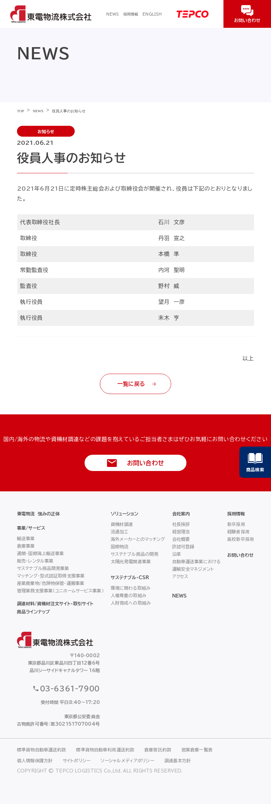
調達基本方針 (177, 761)
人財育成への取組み (131, 603)
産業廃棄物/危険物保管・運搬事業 (50, 583)
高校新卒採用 (240, 539)
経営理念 (181, 532)
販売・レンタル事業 (35, 561)
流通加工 (120, 532)
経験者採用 (238, 532)
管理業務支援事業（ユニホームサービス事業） (60, 591)
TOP (20, 111)
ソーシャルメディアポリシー (127, 761)
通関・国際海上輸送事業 (40, 553)
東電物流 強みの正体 (38, 514)
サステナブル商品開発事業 (43, 568)
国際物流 (120, 547)
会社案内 (181, 514)
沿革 (176, 554)
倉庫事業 (26, 546)
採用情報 (130, 14)
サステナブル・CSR (130, 577)
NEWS (112, 14)
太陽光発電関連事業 (131, 562)
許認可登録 (183, 547)
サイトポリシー (76, 761)
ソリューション (124, 514)
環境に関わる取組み (130, 588)
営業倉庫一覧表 (197, 750)
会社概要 (181, 539)
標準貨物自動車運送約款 (41, 750)
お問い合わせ (240, 555)
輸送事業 (26, 538)
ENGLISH (152, 14)
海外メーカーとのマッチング (138, 539)
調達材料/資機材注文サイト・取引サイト (55, 604)
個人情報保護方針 (35, 761)
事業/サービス (31, 528)
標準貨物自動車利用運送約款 (105, 750)
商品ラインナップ (33, 612)
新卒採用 (236, 524)
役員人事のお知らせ (69, 111)
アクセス (180, 576)
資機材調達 (122, 524)
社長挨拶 (181, 524)
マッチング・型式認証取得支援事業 (51, 576)
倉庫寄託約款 (157, 750)
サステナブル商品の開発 (134, 554)
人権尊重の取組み (128, 595)
